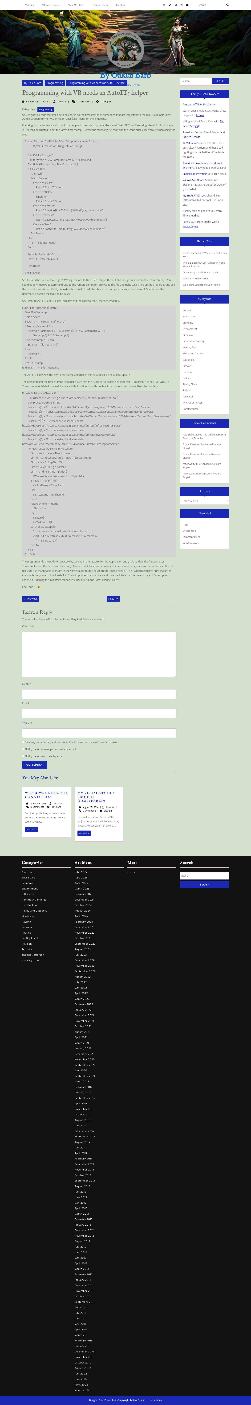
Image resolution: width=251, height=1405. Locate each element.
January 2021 (83, 1048)
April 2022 (81, 993)
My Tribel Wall (191, 195)
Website (27, 722)
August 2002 (83, 1368)
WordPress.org (191, 543)
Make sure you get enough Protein (202, 284)
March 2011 (82, 1335)
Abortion (187, 310)
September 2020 (85, 1065)
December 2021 (84, 1015)
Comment (29, 626)
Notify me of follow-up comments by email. (50, 749)
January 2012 (83, 1280)
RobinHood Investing (195, 174)
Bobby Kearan (190, 444)
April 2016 (81, 1103)
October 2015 (83, 1114)
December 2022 (84, 960)
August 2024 (83, 910)
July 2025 (81, 872)
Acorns (200, 115)
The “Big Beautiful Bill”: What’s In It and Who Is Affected (204, 264)
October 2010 (83, 1362)
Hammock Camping (193, 341)
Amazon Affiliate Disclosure (199, 104)
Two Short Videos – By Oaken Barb (202, 434)
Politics (186, 378)
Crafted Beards (191, 137)
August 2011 (82, 1307)
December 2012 (84, 1230)
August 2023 (83, 949)
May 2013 (80, 1202)
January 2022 (83, 1010)
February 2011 (83, 1340)
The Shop (120, 5)
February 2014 (84, 1158)
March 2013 (82, 1213)
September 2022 (85, 971)
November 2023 (85, 932)
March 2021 (82, 1043)
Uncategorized (190, 409)
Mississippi (188, 359)
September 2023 (85, 943)
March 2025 (82, 888)
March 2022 (82, 999)
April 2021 (81, 1037)
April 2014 (81, 1153)
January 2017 (83, 1092)
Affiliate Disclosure (51, 5)
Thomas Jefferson (193, 402)
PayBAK (187, 365)
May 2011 (80, 1324)
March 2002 (82, 1390)
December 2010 (84, 1351)
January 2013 (83, 1224)
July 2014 (80, 1147)
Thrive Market (191, 215)
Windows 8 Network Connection (46, 795)
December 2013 (84, 1164)
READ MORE (32, 830)
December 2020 (85, 1054)
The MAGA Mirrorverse (195, 278)
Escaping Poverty (100, 5)
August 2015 (82, 1120)
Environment (190, 329)
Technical (188, 396)
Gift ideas (188, 335)
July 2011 (80, 1313)
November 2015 (84, 1109)
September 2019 (85, 1076)
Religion (187, 390)
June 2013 (81, 1197)
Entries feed (189, 530)
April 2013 (81, 1208)
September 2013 (85, 1180)
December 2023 (84, 927)
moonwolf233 (190, 464)
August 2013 (82, 1186)
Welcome (29, 5)
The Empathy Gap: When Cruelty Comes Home (205, 254)
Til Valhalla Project (194, 143)
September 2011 (84, 1302)
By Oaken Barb (125, 76)
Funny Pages (190, 226)
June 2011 (80, 1318)
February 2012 (84, 1274)
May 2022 (81, 987)
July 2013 (80, 1191)
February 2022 (84, 1004)
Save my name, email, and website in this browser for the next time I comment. (71, 742)
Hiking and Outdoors (194, 353)
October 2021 (83, 1026)
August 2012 (82, 1241)
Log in (186, 524)
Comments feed (191, 537)
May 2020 (81, 1070)
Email (26, 703)
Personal (187, 372)
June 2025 (81, 877)
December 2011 (84, 1285)
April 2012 (81, 1263)
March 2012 (82, 1268)
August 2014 (82, 1142)
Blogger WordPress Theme (103, 1400)
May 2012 (80, 1257)
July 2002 (81, 1373)
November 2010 (84, 1357)
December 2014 (84, 1131)
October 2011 (83, 1296)
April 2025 (81, 883)
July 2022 (81, 982)
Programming (55, 83)
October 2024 (83, 905)
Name (26, 683)
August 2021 (82, 1032)
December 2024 (84, 899)
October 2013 (83, 1175)
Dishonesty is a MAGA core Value (201, 272)
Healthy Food (190, 347)
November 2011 (84, 1291)
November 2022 (85, 965)
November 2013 (84, 1169)
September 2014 (85, 1136)
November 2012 (84, 1235)
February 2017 (84, 1087)
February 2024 (84, 921)
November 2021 (84, 1021)
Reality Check (190, 384)
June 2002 (81, 1379)
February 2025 (84, 894)
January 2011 (83, 1346)
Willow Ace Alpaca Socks (197, 180)
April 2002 (81, 1384)
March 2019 (82, 1081)
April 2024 (81, 916)
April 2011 (81, 1329)
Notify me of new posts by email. (44, 756)
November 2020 (85, 1059)
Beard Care (189, 316)
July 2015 (80, 1125)
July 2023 (81, 954)
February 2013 (84, 1219)
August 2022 (83, 976)
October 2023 (83, 938)
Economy (188, 322)
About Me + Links (76, 5)
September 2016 (85, 1098)
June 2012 (81, 1252)
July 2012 (80, 1246)
